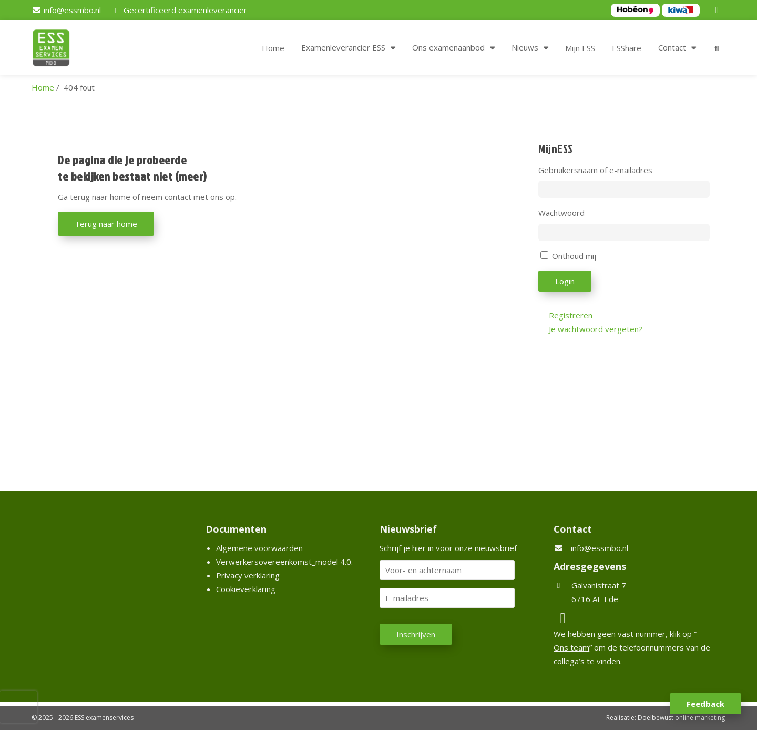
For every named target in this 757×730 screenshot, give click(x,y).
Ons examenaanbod (448, 47)
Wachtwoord (561, 212)
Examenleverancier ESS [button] (343, 47)
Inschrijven (415, 634)
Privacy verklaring (248, 575)
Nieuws (525, 47)
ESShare (626, 48)
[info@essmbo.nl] (66, 10)
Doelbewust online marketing (681, 717)
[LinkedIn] (718, 10)
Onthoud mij (574, 256)
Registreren (570, 315)
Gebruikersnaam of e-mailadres (595, 170)
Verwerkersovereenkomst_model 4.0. (284, 561)
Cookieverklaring (245, 589)
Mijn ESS (580, 48)
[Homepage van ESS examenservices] (56, 49)
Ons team (571, 647)
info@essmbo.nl (599, 548)
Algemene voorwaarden (259, 548)
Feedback (705, 703)
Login (565, 281)
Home (273, 48)
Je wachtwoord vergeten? (595, 329)
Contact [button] (672, 47)
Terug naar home (106, 223)
